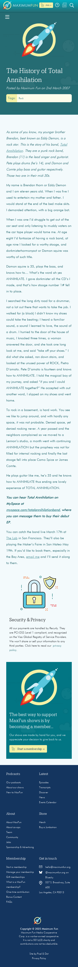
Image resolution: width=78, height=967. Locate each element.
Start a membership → (28, 749)
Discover (43, 792)
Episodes (44, 782)
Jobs (8, 842)
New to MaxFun (14, 792)
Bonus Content (14, 897)
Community (12, 837)
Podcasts (13, 774)
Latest (43, 774)
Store (43, 814)
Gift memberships (15, 877)
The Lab (11, 538)
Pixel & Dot (42, 954)
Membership (16, 858)
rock (21, 98)
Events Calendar (47, 802)
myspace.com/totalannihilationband (33, 510)
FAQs (9, 902)
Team (9, 832)
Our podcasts (13, 782)
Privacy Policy (39, 958)
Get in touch (48, 858)
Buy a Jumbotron (48, 827)
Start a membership (16, 867)
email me (33, 557)
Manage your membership (20, 872)
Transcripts (45, 787)
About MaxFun (13, 822)
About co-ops (13, 827)
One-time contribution (17, 892)
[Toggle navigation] (7, 16)
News (42, 797)
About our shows (15, 787)
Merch (42, 822)
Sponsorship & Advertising (20, 847)
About (10, 814)
